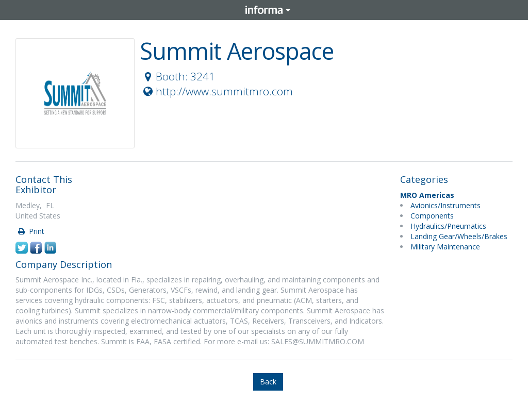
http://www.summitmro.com (217, 91)
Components (432, 216)
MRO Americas (427, 195)
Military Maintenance (445, 246)
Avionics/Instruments (445, 205)
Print (30, 231)
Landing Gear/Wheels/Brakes (458, 236)
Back (268, 381)
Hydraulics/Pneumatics (448, 226)
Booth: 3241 (178, 76)
